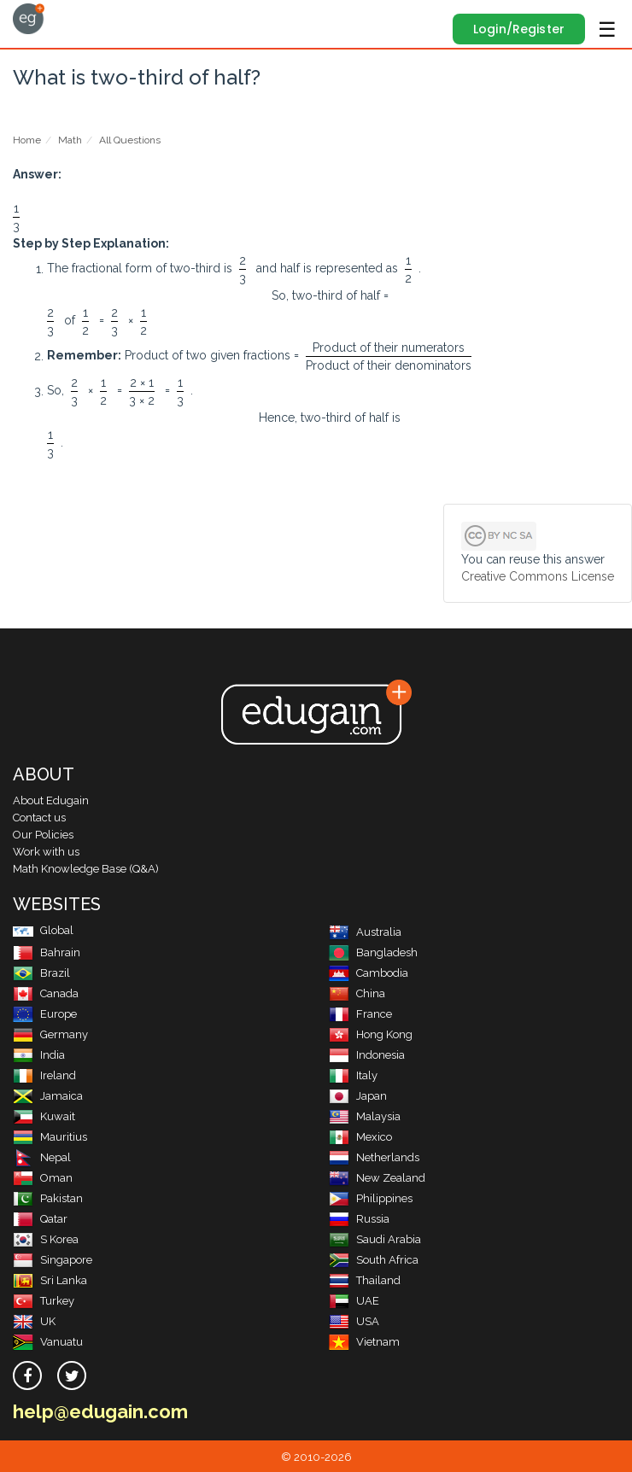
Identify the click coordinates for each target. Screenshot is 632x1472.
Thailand (365, 1280)
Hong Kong (371, 1034)
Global (43, 930)
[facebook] (27, 1375)
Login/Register (519, 29)
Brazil (41, 973)
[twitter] (71, 1375)
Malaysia (365, 1116)
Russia (359, 1218)
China (357, 993)
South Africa (373, 1259)
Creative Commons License (537, 576)
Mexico (360, 1136)
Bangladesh (373, 952)
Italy (353, 1075)
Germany (50, 1034)
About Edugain (51, 800)
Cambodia (368, 973)
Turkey (43, 1300)
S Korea (46, 1239)
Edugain (28, 18)
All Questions (130, 140)
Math (70, 140)
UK (34, 1321)
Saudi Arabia (375, 1239)
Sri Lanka (50, 1280)
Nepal (42, 1157)
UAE (354, 1300)
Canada (46, 993)
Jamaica (48, 1095)
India (39, 1055)
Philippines (371, 1198)
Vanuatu (48, 1341)
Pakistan (48, 1198)
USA (354, 1321)
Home (27, 140)
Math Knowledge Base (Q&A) (86, 868)
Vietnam (364, 1341)
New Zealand (377, 1177)
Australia (365, 932)
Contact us (39, 817)
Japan (358, 1095)
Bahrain (46, 952)
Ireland (44, 1075)
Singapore (52, 1259)
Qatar (40, 1218)
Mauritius (50, 1136)
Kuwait (44, 1116)
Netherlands (374, 1157)
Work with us (46, 851)
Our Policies (43, 834)
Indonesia (367, 1055)
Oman (43, 1177)
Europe (45, 1014)
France (360, 1014)
